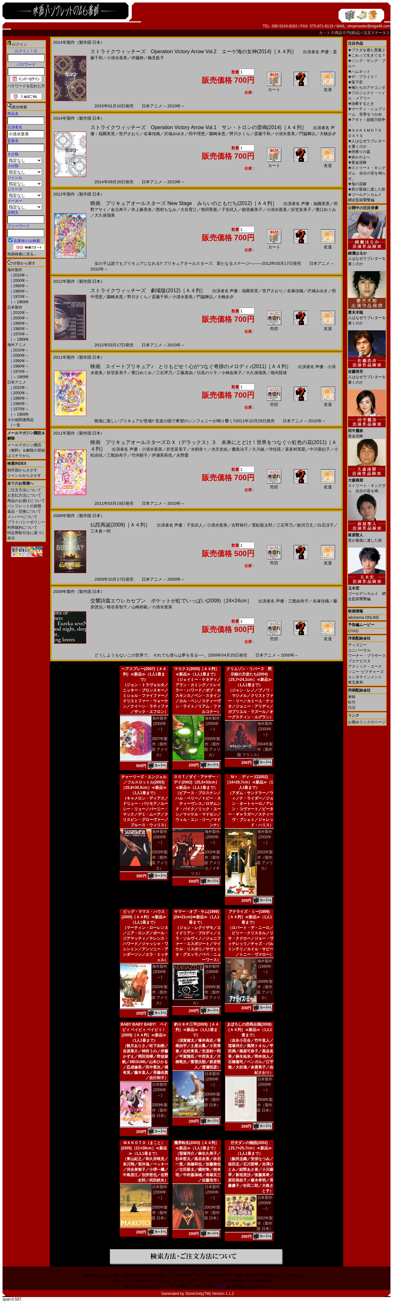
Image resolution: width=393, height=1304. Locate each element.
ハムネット (359, 71)
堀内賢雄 (279, 372)
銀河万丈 (305, 525)
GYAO (353, 631)
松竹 (352, 702)
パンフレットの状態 (24, 506)
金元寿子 (119, 209)
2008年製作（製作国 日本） (265, 1105)
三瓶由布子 (117, 455)
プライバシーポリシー (26, 522)
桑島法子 (240, 449)
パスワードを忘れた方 (26, 86)
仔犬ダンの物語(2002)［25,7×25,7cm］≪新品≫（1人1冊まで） (248, 1148)
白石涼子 (325, 525)
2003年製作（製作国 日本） (212, 1212)
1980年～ (20, 291)
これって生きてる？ (366, 55)
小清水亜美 (117, 57)
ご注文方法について (24, 490)
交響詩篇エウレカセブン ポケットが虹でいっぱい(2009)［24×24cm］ (171, 600)
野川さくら (240, 133)
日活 (352, 707)
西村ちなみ (166, 209)
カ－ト (325, 33)
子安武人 (229, 209)
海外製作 (14, 270)
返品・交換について (24, 511)
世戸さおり (129, 133)
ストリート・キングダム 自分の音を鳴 (367, 483)
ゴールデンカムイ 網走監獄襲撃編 (367, 591)
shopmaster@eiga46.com (368, 26)
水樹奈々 (199, 449)
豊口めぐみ (326, 209)
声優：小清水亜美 (145, 449)
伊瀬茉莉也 (162, 455)
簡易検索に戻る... (22, 254)
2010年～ (20, 275)
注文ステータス (376, 33)
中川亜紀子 (320, 449)
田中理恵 (197, 133)
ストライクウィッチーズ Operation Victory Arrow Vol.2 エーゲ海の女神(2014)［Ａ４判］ (193, 51)
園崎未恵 (217, 133)
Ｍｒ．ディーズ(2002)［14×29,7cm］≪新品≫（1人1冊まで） (249, 782)
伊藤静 (137, 57)
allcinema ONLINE (363, 617)
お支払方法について (24, 495)
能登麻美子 (252, 209)
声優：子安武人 (188, 525)
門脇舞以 (307, 133)
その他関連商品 (20, 420)
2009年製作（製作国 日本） (159, 1110)
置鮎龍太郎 (262, 525)
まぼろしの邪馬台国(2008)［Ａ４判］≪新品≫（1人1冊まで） (249, 1029)
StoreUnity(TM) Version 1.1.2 (209, 1293)
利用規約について (22, 527)
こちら (221, 1286)
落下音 (355, 82)
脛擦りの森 (359, 152)
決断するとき (361, 103)
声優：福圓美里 (315, 203)
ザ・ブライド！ (363, 77)
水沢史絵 (219, 449)
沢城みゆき (174, 133)
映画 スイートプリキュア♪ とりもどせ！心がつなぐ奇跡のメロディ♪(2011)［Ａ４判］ (190, 366)
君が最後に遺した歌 (366, 189)
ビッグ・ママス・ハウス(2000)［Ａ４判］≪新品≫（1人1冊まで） (144, 917)
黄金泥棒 (357, 162)
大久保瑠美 (104, 215)
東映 (352, 697)
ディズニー (357, 645)
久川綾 (258, 449)
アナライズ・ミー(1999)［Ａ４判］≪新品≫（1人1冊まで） (249, 917)
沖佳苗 (275, 449)
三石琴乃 (164, 372)
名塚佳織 (152, 133)
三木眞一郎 (100, 531)
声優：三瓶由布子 (292, 601)
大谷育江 (188, 209)
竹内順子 (139, 455)
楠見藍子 (156, 57)
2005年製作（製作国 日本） (159, 1212)
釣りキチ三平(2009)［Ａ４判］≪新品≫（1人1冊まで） (196, 1029)
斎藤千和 (262, 133)
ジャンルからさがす (24, 475)
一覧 (16, 425)
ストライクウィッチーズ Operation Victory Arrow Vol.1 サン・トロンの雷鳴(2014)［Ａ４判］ (198, 127)
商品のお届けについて (26, 500)
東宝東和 (355, 682)
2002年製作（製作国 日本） (265, 1223)
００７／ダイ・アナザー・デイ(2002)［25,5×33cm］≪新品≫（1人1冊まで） (196, 782)
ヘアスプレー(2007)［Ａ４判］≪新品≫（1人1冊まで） (144, 674)
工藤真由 (184, 372)
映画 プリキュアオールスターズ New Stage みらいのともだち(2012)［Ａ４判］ (183, 203)
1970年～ (20, 296)
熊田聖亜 (209, 209)
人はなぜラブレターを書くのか (367, 256)
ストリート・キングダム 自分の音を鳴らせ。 (367, 173)
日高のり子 (207, 372)
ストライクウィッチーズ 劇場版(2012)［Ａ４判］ (148, 290)
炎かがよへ (359, 157)
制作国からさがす (22, 470)
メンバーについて (22, 517)
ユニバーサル (359, 650)
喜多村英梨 (295, 449)
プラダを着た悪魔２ (366, 50)
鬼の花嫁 (357, 184)
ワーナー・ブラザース (367, 655)
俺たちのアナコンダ (366, 87)
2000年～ (20, 280)
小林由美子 (231, 372)
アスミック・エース (365, 666)
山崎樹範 (139, 607)
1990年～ (20, 286)
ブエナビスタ (359, 661)
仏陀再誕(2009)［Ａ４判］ (120, 524)
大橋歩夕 (328, 133)
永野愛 (182, 455)
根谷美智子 (117, 607)
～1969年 (20, 302)
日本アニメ (16, 382)
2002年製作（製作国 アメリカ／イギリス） (205, 863)
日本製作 (14, 307)
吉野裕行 (239, 525)
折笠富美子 (301, 209)
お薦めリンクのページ (367, 722)
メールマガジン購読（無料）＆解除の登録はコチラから (26, 450)
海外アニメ (16, 345)
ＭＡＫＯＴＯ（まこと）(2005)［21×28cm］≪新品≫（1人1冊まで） (144, 1148)
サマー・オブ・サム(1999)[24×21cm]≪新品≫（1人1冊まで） (196, 917)
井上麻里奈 (141, 209)
